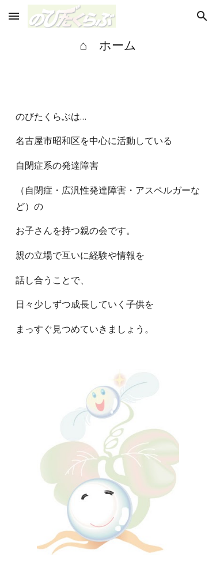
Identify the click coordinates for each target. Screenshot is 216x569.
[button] (14, 16)
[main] (108, 45)
